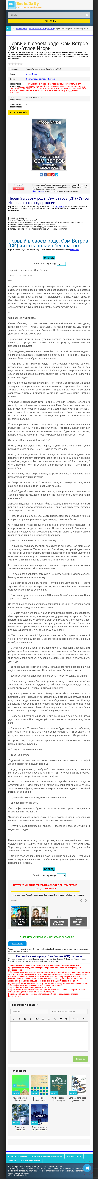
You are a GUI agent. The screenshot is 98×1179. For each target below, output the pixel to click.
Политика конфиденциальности (46, 1156)
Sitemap (12, 1161)
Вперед (49, 257)
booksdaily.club (26, 5)
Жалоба (18, 188)
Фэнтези (51, 79)
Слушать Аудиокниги (30, 1161)
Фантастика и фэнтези (36, 79)
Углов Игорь (31, 74)
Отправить (80, 1059)
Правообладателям (17, 1156)
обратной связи (22, 1173)
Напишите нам (38, 191)
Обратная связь (74, 1156)
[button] (13, 1018)
